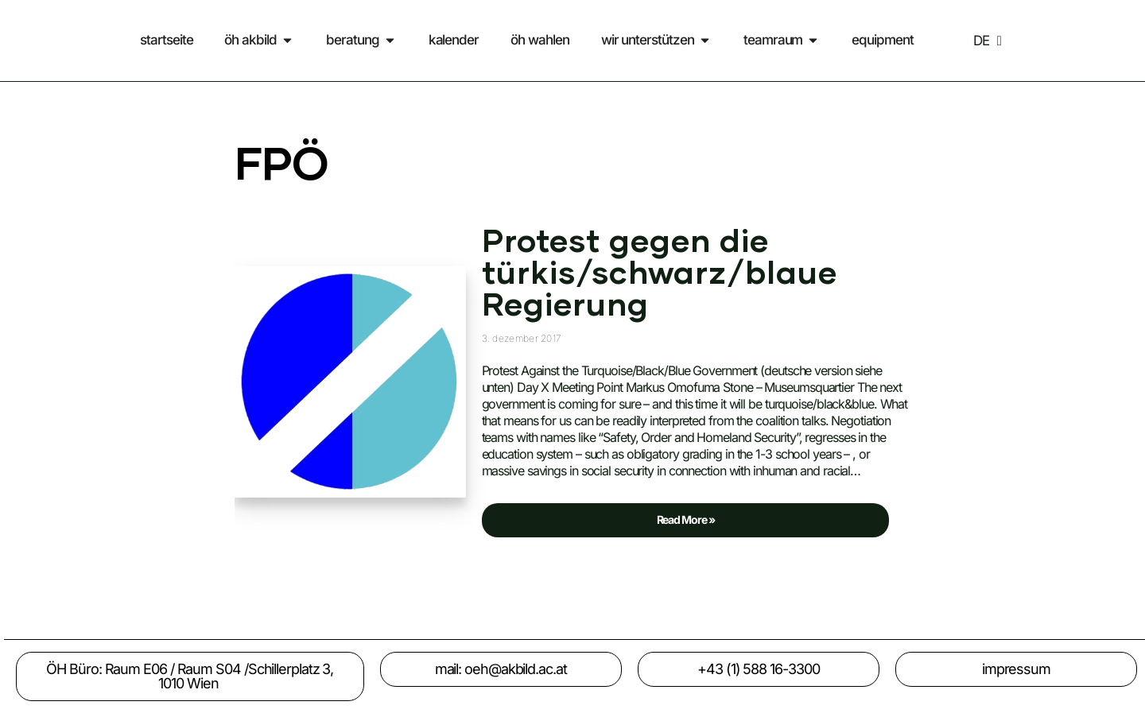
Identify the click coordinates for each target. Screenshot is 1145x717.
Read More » (598, 514)
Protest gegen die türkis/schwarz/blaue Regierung (659, 274)
